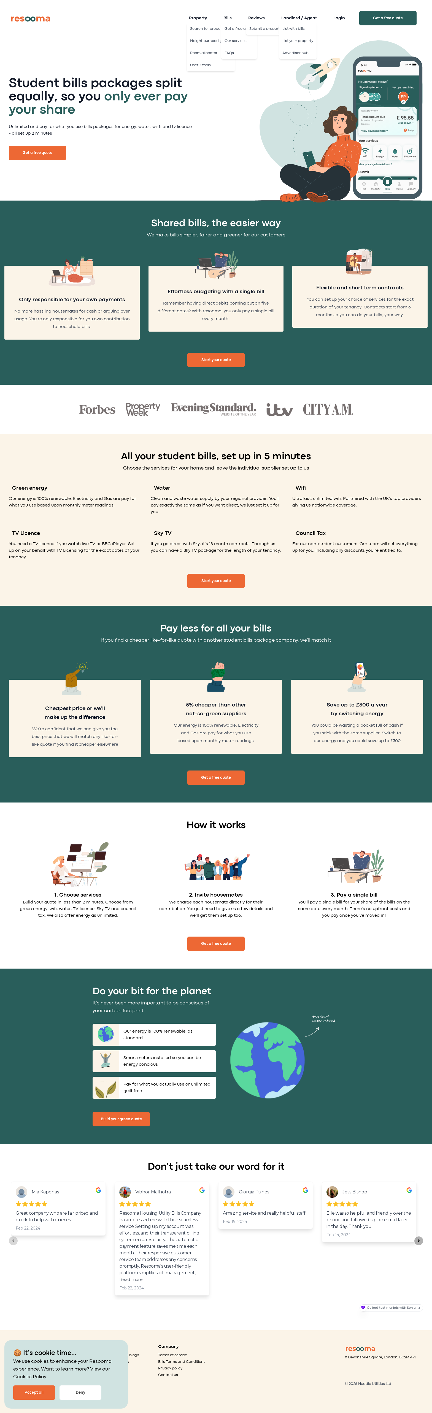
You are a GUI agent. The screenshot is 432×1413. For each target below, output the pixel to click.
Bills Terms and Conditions (182, 1361)
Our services (118, 1361)
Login (339, 18)
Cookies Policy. (30, 1377)
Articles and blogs (123, 1355)
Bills (227, 18)
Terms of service (172, 1355)
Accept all (34, 1392)
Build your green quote (121, 1119)
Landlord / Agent (299, 18)
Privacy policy (170, 1368)
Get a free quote (388, 18)
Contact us (168, 1375)
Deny (80, 1392)
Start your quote (216, 360)
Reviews (256, 18)
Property (198, 18)
